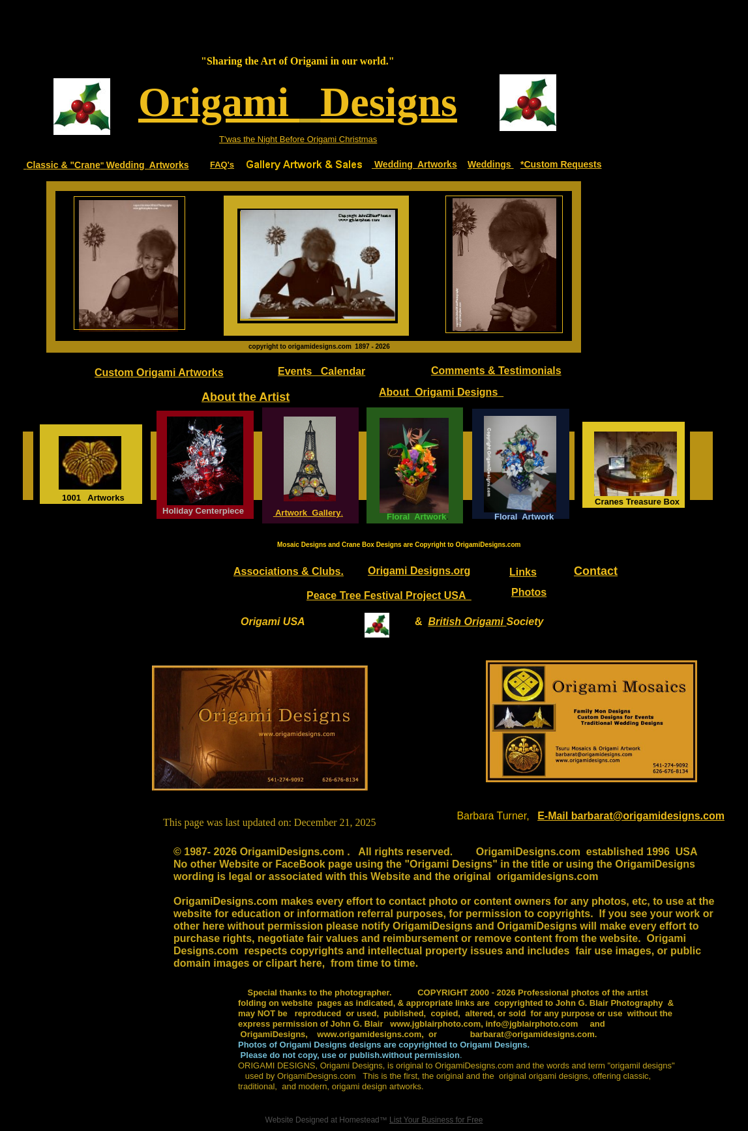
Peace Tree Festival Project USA (389, 595)
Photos (528, 592)
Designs (388, 102)
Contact (596, 571)
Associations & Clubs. (288, 571)
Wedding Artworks (147, 165)
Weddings (491, 164)
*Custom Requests (560, 164)
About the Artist (246, 397)
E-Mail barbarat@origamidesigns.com (631, 815)
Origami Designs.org (419, 570)
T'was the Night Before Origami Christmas (298, 139)
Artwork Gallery (307, 513)
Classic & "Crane (63, 165)
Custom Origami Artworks (159, 372)
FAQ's (222, 164)
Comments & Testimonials (496, 370)
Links (523, 572)
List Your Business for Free (436, 1119)
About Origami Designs (438, 392)
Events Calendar (321, 371)
